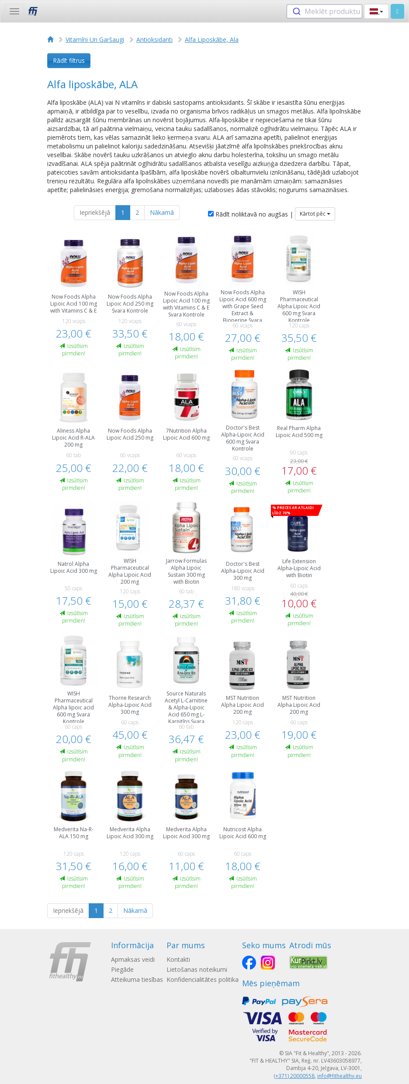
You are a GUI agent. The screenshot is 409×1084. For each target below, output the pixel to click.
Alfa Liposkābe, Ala (212, 39)
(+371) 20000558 (294, 1076)
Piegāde (122, 969)
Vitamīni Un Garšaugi (95, 39)
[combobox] (324, 11)
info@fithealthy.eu (339, 1076)
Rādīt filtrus (69, 60)
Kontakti (178, 959)
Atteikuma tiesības (137, 979)
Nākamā (162, 212)
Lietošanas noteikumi (196, 969)
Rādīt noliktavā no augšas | (250, 214)
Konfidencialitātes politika (202, 979)
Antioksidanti (154, 39)
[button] (376, 11)
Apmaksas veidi (133, 959)
